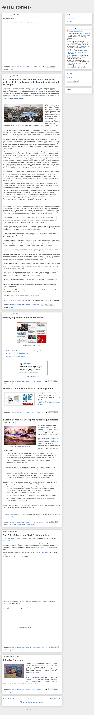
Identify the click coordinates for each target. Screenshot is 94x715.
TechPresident (85, 33)
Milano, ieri (8, 18)
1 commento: (36, 66)
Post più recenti (8, 698)
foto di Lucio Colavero (25, 446)
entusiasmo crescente (49, 427)
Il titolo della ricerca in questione (11, 514)
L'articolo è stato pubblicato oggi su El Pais (15, 300)
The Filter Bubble (43, 552)
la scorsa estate (34, 672)
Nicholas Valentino (25, 516)
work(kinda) (28, 650)
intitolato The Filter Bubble (10, 540)
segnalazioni (30, 524)
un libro (12, 607)
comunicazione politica (15, 524)
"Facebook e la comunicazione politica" (74, 54)
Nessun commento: (37, 381)
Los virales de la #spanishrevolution (16, 356)
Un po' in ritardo (42, 408)
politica (11, 69)
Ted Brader (18, 516)
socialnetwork (20, 650)
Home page (32, 698)
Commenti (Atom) (35, 710)
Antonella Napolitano (75, 31)
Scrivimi (69, 77)
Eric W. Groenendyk (45, 516)
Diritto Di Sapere (81, 46)
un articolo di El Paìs (35, 91)
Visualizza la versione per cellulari (31, 702)
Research (45, 472)
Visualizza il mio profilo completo (77, 67)
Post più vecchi (55, 698)
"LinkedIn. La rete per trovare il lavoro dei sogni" (78, 51)
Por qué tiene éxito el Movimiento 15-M (17, 353)
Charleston (43, 669)
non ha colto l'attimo (50, 394)
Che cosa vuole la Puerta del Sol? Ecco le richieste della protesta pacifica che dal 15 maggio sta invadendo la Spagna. (31, 82)
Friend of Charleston (13, 660)
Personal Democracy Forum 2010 (14, 538)
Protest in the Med (11, 351)
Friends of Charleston (32, 679)
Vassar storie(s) (16, 7)
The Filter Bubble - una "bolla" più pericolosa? (27, 535)
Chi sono (69, 21)
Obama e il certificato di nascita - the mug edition (28, 388)
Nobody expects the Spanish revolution (23, 318)
